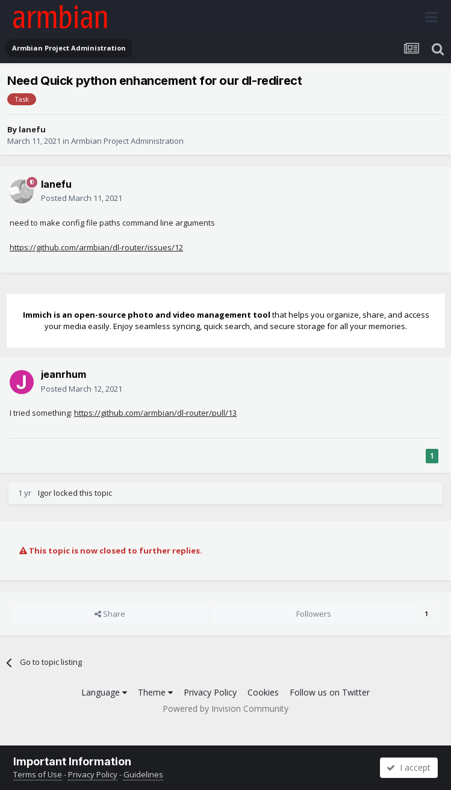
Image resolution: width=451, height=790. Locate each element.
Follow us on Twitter (330, 692)
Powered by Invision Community (225, 708)
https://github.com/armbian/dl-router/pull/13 (155, 412)
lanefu (32, 129)
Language (104, 692)
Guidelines (143, 774)
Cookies (263, 692)
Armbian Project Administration (127, 140)
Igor (45, 492)
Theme (155, 692)
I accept (409, 767)
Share (110, 614)
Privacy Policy (210, 692)
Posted (81, 198)
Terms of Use (37, 774)
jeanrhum (63, 374)
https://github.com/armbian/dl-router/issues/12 (96, 247)
